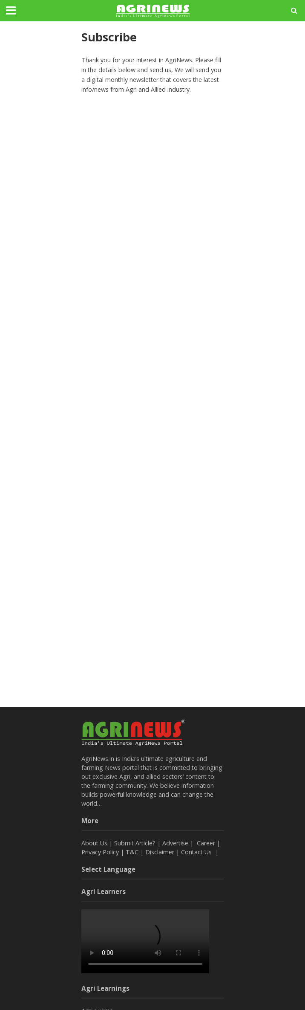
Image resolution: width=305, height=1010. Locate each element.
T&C (132, 852)
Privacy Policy (100, 852)
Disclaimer (159, 852)
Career (206, 843)
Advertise (175, 843)
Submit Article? (135, 843)
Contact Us (197, 852)
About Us (94, 843)
